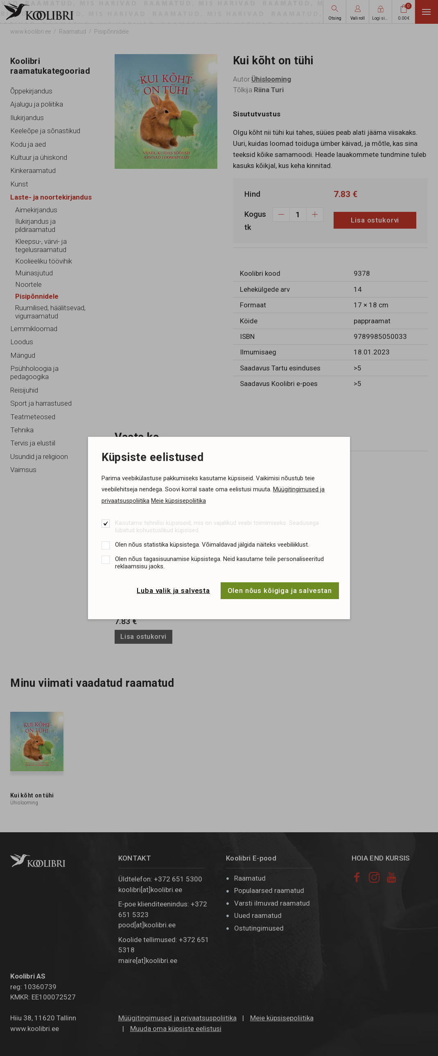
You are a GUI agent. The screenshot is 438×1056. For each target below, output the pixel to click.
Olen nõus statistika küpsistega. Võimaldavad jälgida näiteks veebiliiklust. (212, 544)
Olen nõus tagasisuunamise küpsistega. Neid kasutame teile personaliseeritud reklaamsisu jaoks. (219, 562)
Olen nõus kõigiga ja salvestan (280, 590)
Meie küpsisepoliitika (178, 500)
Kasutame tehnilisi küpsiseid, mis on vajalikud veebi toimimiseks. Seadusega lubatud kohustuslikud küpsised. (217, 526)
